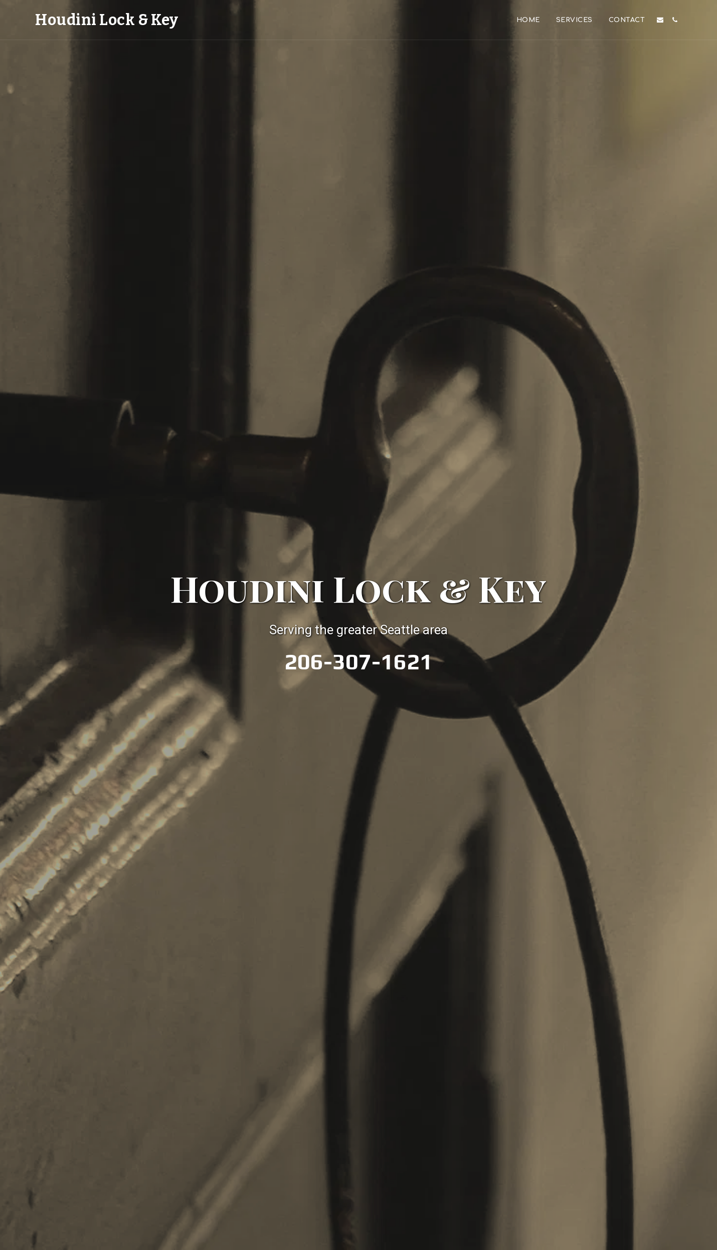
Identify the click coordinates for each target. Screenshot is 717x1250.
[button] (660, 20)
